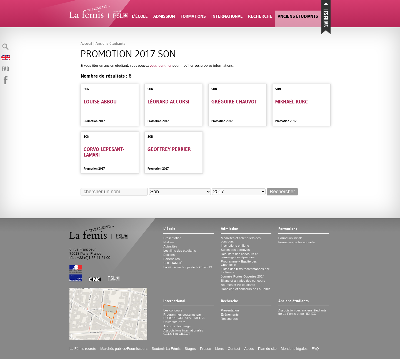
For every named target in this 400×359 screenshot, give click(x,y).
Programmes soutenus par (183, 316)
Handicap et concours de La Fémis (245, 289)
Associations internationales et (183, 332)
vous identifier (161, 65)
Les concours (172, 310)
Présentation (172, 238)
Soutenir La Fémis (166, 348)
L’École (140, 16)
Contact (234, 348)
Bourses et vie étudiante (238, 284)
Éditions (169, 254)
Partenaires (171, 259)
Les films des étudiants (179, 250)
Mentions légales (294, 348)
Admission (164, 16)
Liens (219, 348)
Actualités (170, 246)
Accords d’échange (177, 326)
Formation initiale (290, 238)
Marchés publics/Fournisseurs (124, 348)
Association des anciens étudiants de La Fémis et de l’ (302, 312)
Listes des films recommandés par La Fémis (245, 270)
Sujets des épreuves (235, 249)
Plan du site (267, 348)
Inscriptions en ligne (235, 245)
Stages (190, 348)
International (226, 16)
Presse (205, 348)
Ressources (229, 318)
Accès (249, 348)
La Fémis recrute (82, 348)
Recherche (260, 16)
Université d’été (174, 322)
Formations (193, 16)
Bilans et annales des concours (243, 280)
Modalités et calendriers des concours (241, 239)
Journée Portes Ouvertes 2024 (242, 276)
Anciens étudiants (298, 16)
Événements (230, 314)
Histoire (168, 242)
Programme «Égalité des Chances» (239, 263)
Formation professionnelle (296, 242)
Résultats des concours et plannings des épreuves (239, 255)
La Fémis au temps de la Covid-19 (187, 267)
